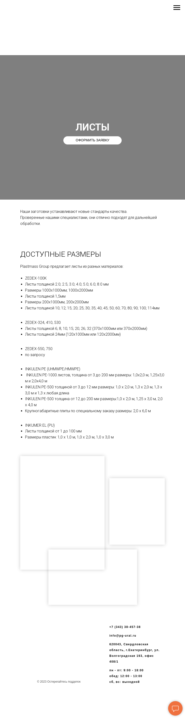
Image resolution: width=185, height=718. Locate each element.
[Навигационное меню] (176, 7)
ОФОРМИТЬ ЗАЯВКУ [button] (92, 140)
